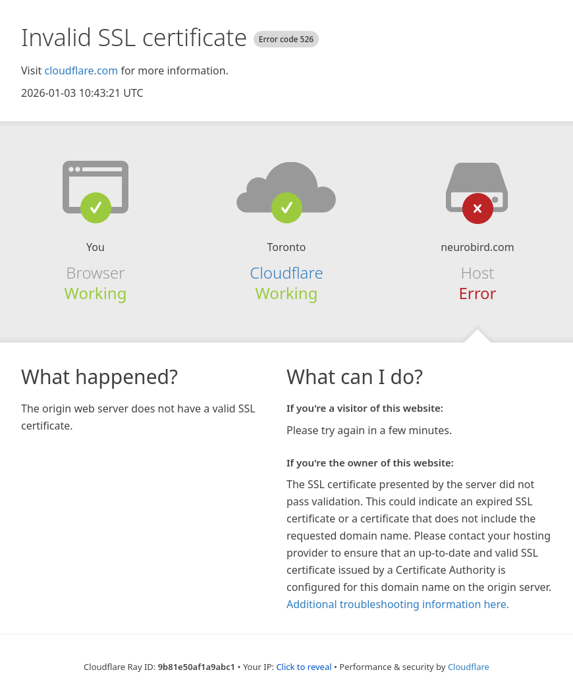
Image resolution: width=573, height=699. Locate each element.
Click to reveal (303, 667)
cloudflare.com (81, 70)
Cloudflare (286, 272)
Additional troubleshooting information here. (397, 604)
